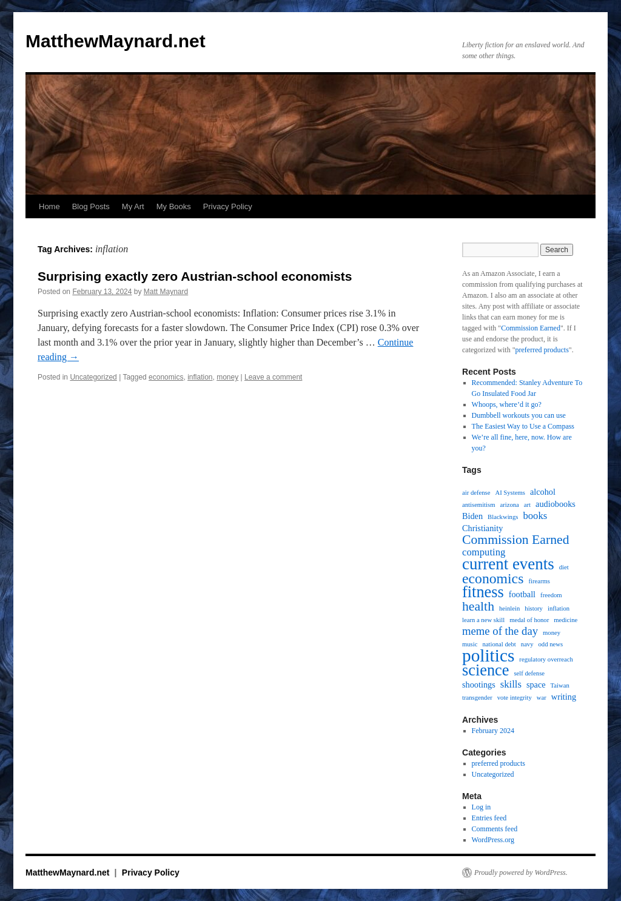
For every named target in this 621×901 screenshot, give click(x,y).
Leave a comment (273, 377)
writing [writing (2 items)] (563, 697)
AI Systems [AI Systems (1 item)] (510, 492)
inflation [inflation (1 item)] (558, 608)
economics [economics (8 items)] (492, 578)
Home (49, 206)
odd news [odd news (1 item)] (551, 644)
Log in (481, 807)
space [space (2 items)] (536, 684)
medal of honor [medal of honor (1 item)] (529, 620)
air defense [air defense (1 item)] (476, 492)
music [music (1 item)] (469, 644)
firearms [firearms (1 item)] (539, 581)
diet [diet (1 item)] (564, 567)
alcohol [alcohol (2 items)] (543, 492)
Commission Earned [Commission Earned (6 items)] (515, 539)
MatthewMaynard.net (115, 41)
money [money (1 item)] (551, 632)
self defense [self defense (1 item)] (529, 673)
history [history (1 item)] (534, 608)
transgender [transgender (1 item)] (477, 697)
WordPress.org (493, 840)
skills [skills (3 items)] (511, 684)
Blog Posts (91, 206)
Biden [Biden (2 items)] (472, 516)
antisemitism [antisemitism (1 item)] (478, 504)
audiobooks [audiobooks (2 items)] (555, 504)
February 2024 (493, 730)
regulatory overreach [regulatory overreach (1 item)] (545, 659)
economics (166, 377)
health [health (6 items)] (478, 606)
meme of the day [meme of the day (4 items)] (500, 631)
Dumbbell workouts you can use (519, 415)
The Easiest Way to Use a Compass (523, 426)
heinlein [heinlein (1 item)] (509, 608)
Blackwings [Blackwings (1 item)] (503, 517)
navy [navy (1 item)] (527, 644)
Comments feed (495, 829)
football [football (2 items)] (522, 594)
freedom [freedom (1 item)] (551, 595)
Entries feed (489, 818)
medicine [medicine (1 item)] (565, 620)
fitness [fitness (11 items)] (483, 592)
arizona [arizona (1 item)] (509, 504)
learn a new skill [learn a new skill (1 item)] (483, 620)
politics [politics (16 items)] (488, 655)
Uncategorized (93, 377)
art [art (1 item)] (527, 504)
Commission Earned (530, 328)
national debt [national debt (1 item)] (498, 644)
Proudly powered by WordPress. (521, 872)
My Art (133, 206)
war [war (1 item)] (541, 697)
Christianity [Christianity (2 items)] (482, 528)
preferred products (542, 350)
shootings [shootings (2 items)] (478, 684)
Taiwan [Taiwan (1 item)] (560, 685)
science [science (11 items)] (485, 670)
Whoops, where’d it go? (507, 404)
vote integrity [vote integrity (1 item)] (514, 697)
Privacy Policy (227, 206)
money (227, 377)
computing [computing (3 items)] (483, 552)
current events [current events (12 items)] (508, 563)
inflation (199, 377)
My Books (173, 206)
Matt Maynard (166, 291)
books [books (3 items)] (535, 516)
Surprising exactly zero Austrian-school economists (195, 276)
